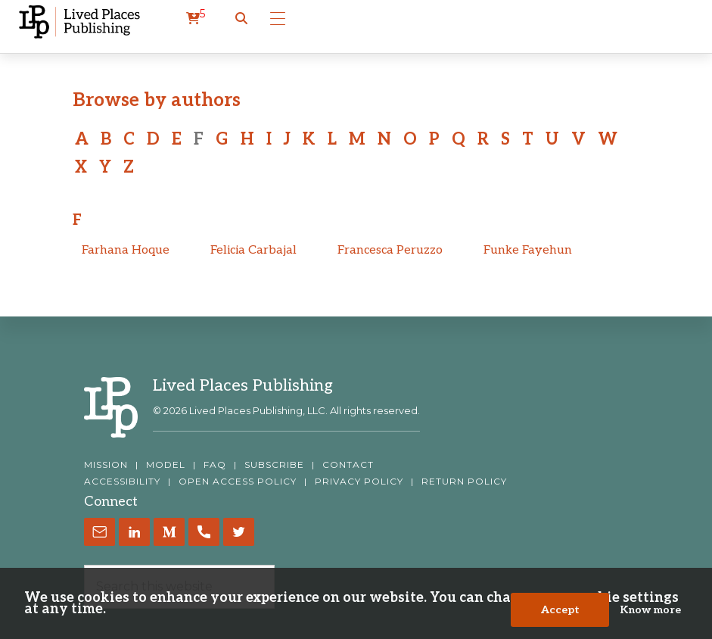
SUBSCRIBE (274, 464)
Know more (650, 609)
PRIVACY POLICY (359, 481)
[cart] (195, 19)
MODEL (165, 464)
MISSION (106, 464)
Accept (560, 609)
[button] (241, 19)
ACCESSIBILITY (122, 481)
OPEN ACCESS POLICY (238, 481)
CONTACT (348, 464)
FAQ (215, 464)
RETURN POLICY (464, 481)
